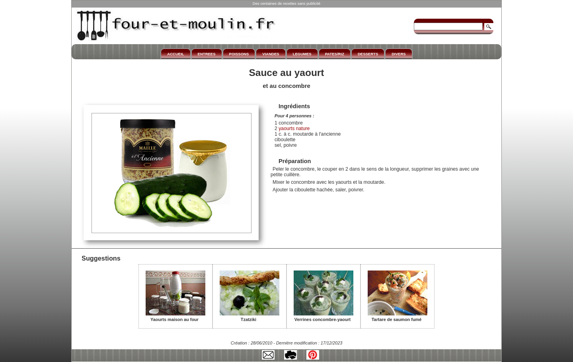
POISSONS (239, 54)
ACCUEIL (175, 54)
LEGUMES (302, 54)
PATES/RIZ (334, 54)
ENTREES (207, 54)
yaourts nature (293, 128)
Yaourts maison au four (175, 316)
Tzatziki (249, 316)
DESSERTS (368, 54)
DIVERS (398, 54)
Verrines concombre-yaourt (323, 316)
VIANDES (270, 54)
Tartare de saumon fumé (397, 316)
